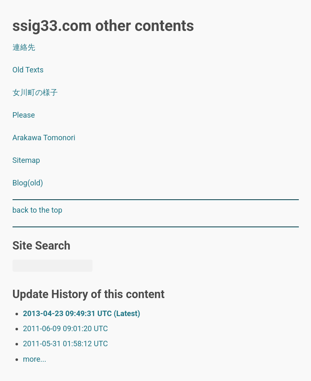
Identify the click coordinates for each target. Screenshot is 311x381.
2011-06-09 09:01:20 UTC (65, 328)
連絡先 (24, 47)
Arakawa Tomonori (44, 137)
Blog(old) (28, 182)
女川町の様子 (35, 92)
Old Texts (28, 69)
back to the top (37, 210)
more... (34, 359)
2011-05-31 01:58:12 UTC (65, 343)
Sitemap (26, 160)
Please (24, 115)
